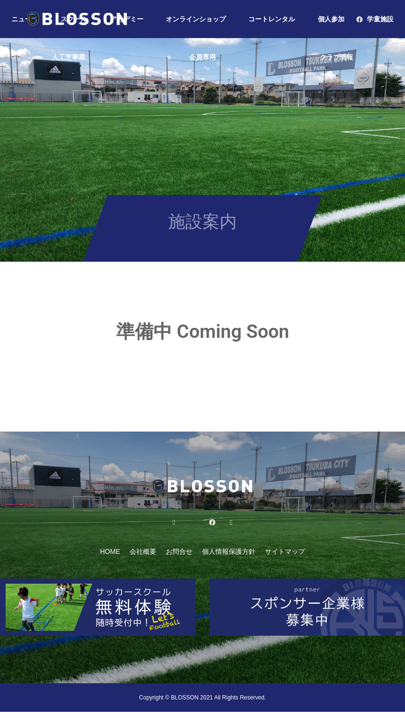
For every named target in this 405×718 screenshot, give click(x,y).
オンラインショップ (196, 19)
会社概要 (143, 551)
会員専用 (202, 57)
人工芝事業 (68, 57)
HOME (110, 551)
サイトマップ (285, 551)
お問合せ (179, 551)
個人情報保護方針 (228, 551)
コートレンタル (271, 19)
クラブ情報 (336, 57)
